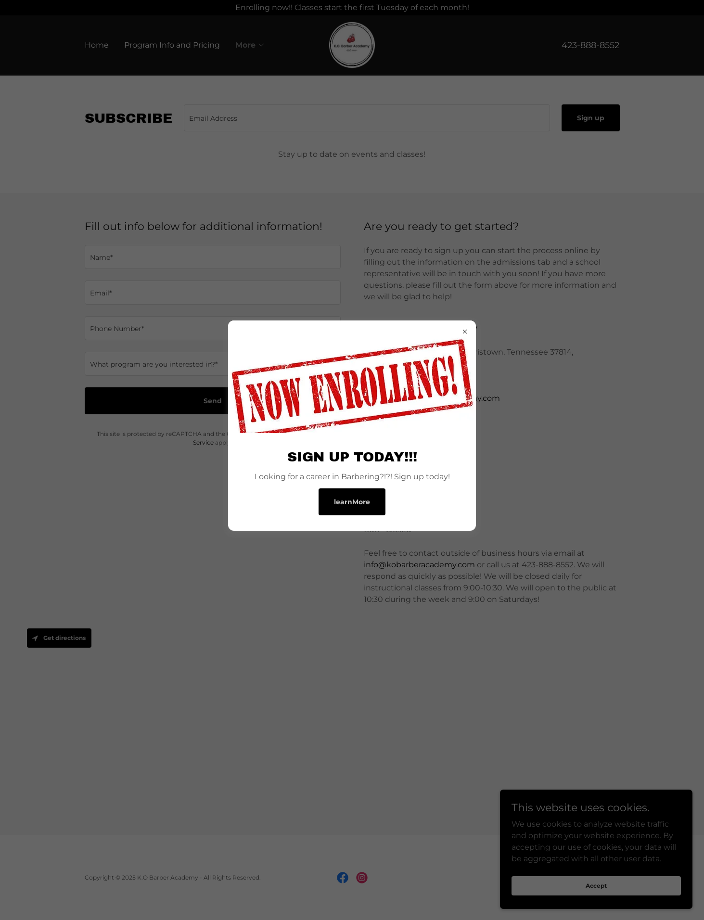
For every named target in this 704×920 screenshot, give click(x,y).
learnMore (352, 502)
